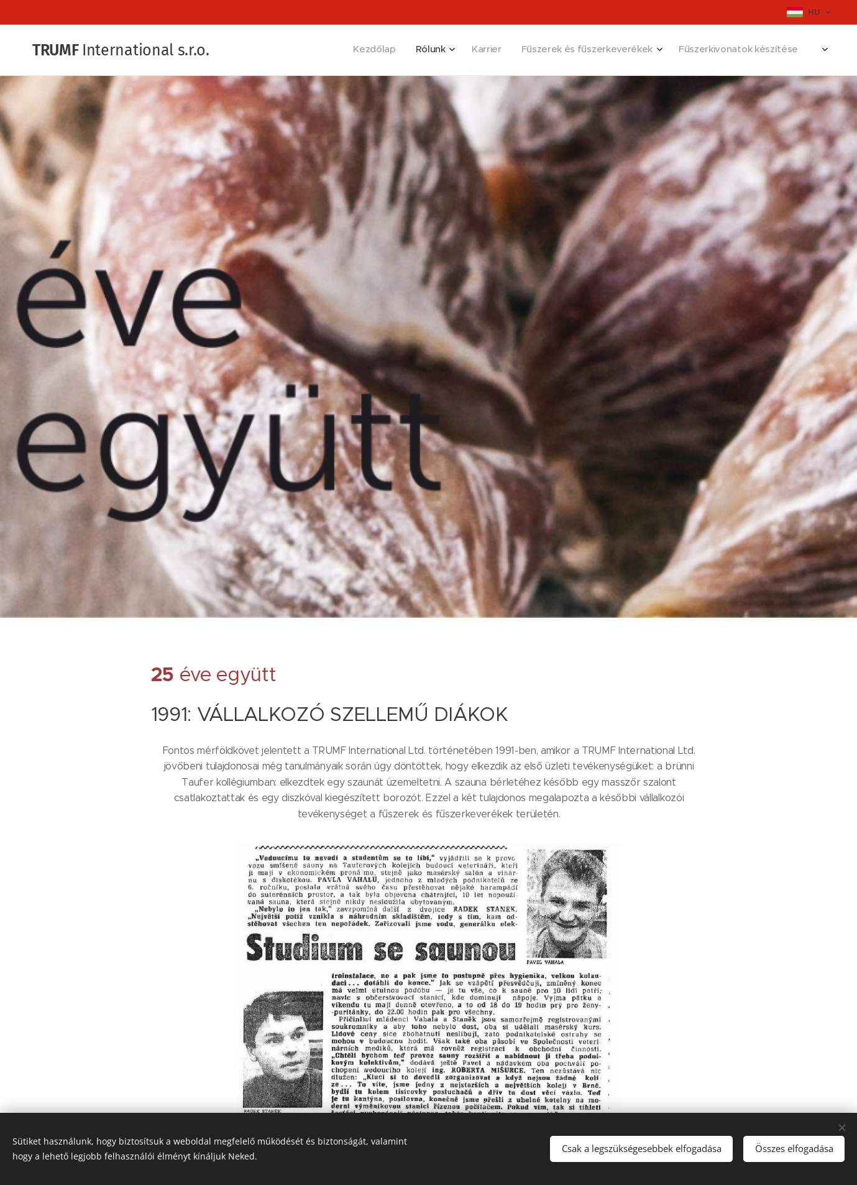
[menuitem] (683, 50)
